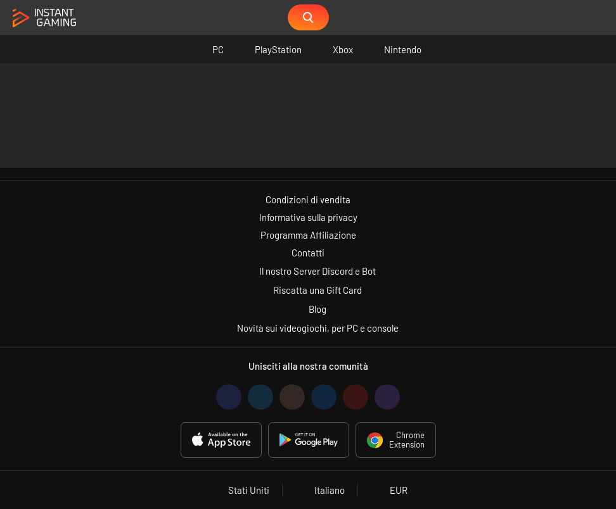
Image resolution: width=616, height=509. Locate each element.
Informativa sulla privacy (308, 217)
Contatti (308, 252)
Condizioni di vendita (308, 199)
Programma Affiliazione (308, 235)
